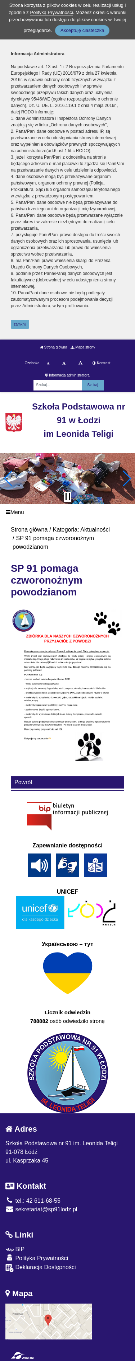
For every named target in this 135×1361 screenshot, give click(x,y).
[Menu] (67, 512)
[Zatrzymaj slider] (68, 496)
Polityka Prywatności (36, 1257)
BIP (14, 1249)
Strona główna (53, 347)
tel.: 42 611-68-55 (32, 1201)
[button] (8, 478)
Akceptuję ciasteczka (82, 30)
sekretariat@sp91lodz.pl (41, 1209)
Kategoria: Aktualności (81, 530)
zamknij (20, 324)
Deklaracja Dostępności (40, 1268)
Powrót (23, 782)
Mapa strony (83, 347)
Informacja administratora (67, 375)
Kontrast (101, 363)
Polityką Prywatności (51, 12)
